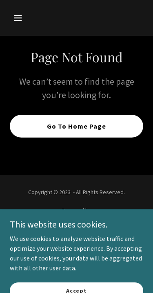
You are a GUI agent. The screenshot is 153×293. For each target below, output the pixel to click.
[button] (25, 18)
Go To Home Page (76, 126)
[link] (76, 220)
